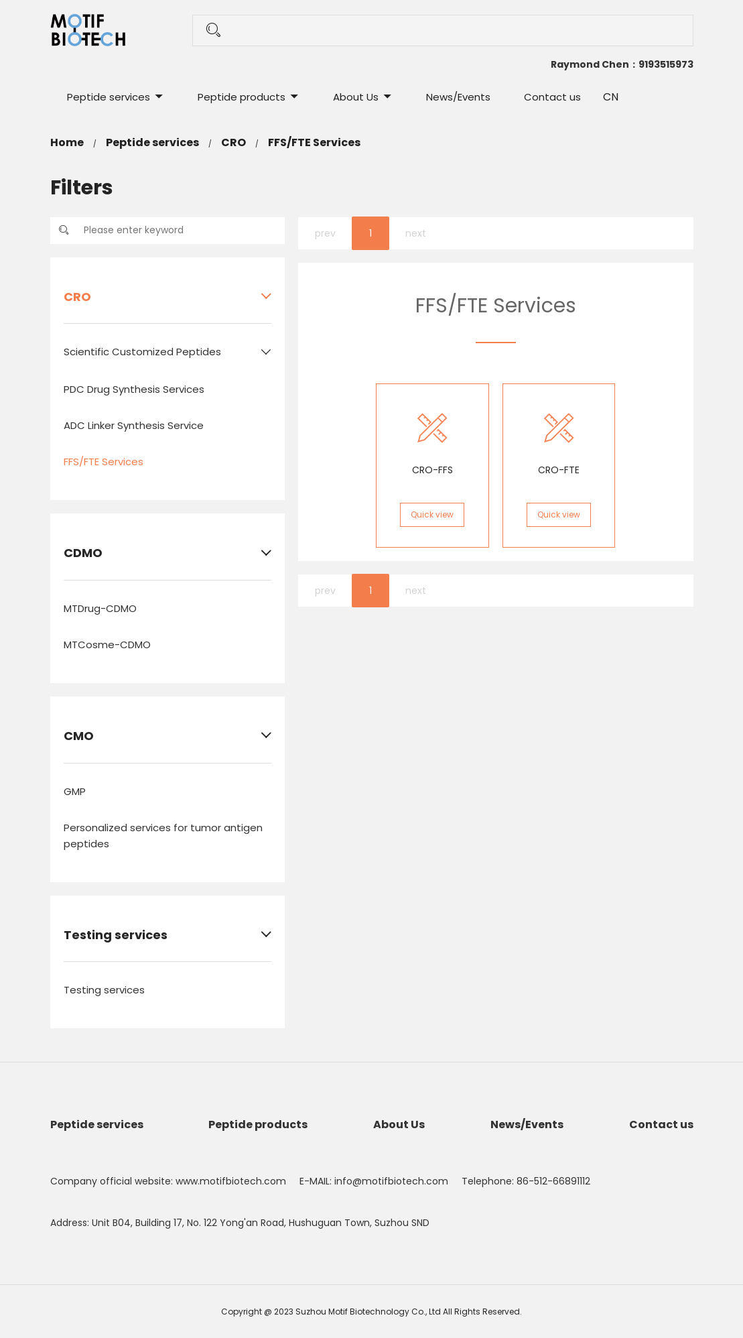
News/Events (458, 97)
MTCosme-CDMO (107, 644)
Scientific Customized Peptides (142, 352)
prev (325, 233)
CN (610, 97)
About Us (356, 97)
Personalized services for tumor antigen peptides (163, 835)
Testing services (104, 990)
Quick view (432, 514)
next (415, 233)
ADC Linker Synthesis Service (134, 425)
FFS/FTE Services (314, 142)
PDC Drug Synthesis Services (134, 389)
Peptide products (241, 97)
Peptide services (108, 97)
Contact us (552, 97)
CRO (233, 142)
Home (67, 142)
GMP (75, 791)
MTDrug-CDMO (100, 608)
